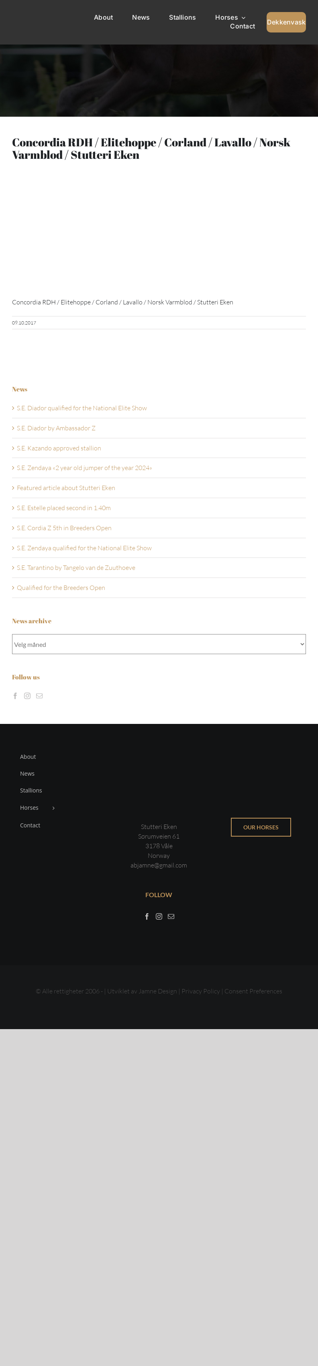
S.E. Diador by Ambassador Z (56, 428)
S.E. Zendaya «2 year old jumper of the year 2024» (84, 468)
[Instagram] (27, 696)
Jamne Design (158, 991)
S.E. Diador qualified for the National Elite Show (82, 408)
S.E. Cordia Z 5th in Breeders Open (64, 528)
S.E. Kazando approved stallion (59, 448)
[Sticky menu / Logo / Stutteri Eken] (31, 12)
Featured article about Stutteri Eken (66, 488)
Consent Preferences (253, 991)
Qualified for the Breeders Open (61, 588)
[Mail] (39, 696)
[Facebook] (15, 696)
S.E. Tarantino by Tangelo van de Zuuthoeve (76, 567)
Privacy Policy (201, 991)
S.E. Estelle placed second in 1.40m (64, 508)
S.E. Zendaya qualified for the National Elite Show (84, 548)
